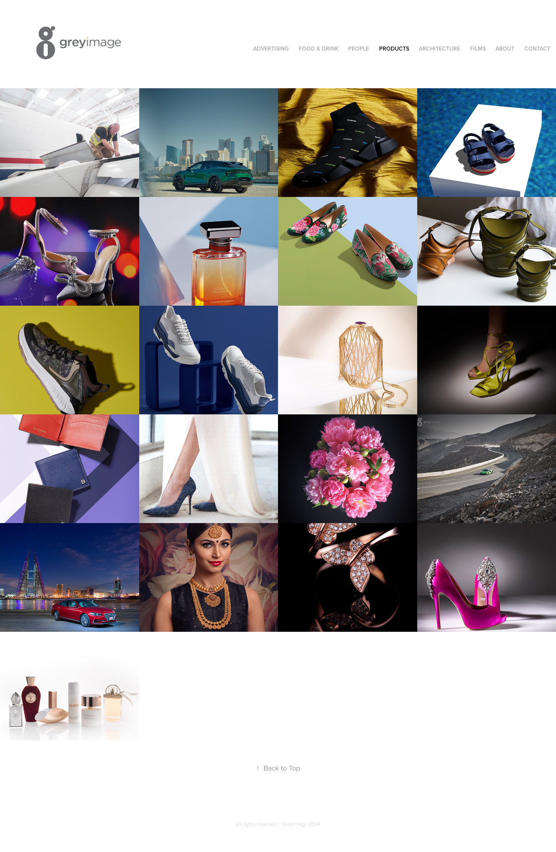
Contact (537, 49)
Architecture (439, 49)
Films (478, 49)
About (504, 49)
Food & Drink (319, 49)
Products (394, 49)
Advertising (271, 49)
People (358, 49)
